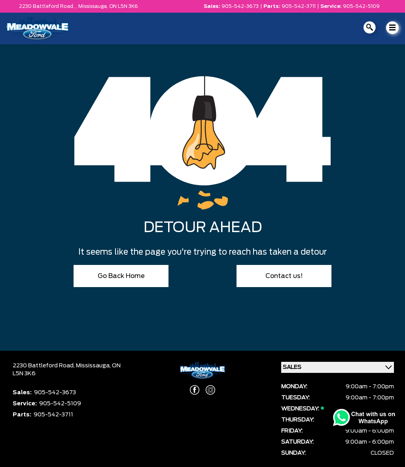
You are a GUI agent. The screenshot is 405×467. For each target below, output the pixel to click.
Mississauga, (93, 6)
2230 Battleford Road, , (48, 6)
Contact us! (284, 276)
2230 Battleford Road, (44, 366)
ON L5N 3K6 (123, 6)
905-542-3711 (299, 6)
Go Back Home (121, 276)
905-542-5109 (361, 6)
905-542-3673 (240, 6)
